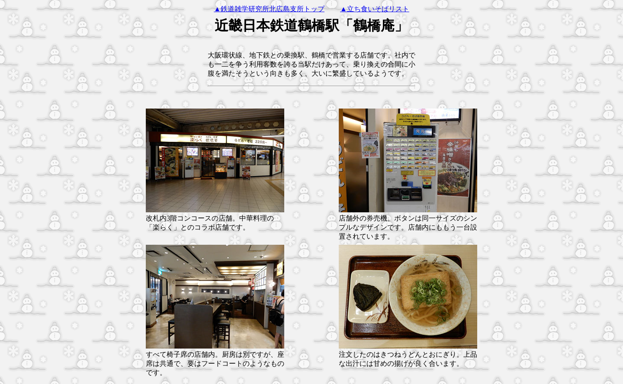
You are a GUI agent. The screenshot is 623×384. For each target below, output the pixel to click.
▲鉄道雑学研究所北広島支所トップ (269, 9)
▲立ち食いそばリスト (374, 9)
